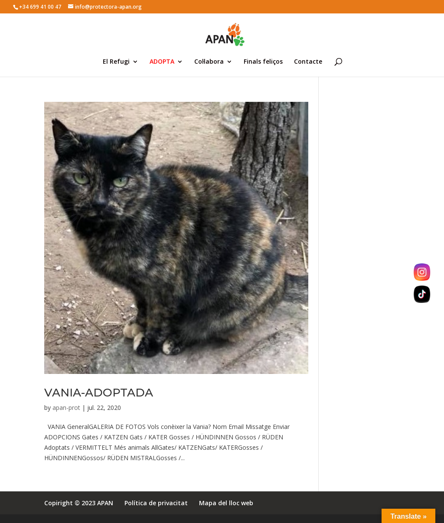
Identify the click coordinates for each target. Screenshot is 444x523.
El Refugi (116, 61)
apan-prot (66, 407)
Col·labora (209, 61)
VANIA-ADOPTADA (98, 393)
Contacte (308, 61)
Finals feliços (263, 61)
